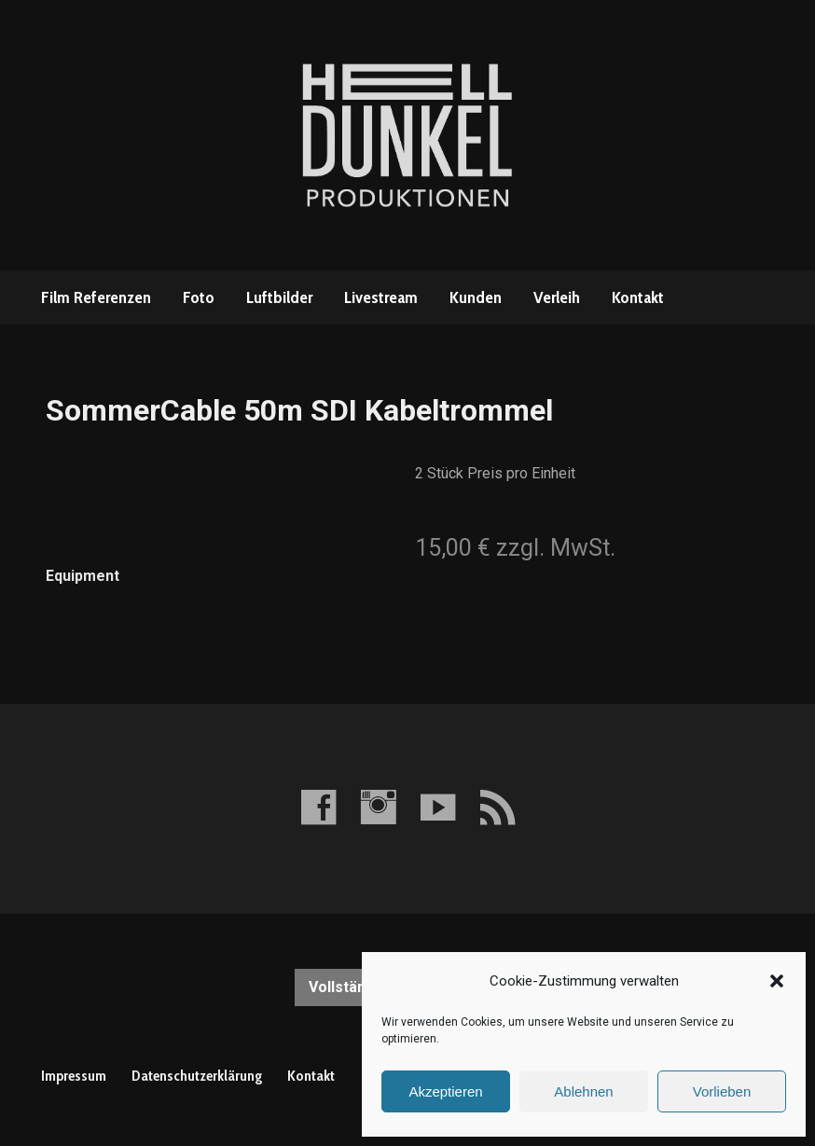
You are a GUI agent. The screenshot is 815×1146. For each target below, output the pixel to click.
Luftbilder (279, 297)
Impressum (73, 1075)
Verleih (556, 297)
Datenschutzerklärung (196, 1075)
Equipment (82, 576)
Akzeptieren (445, 1091)
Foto (198, 297)
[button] (776, 981)
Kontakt (638, 297)
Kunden (475, 297)
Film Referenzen (96, 297)
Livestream (381, 297)
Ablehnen (583, 1091)
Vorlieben (722, 1091)
